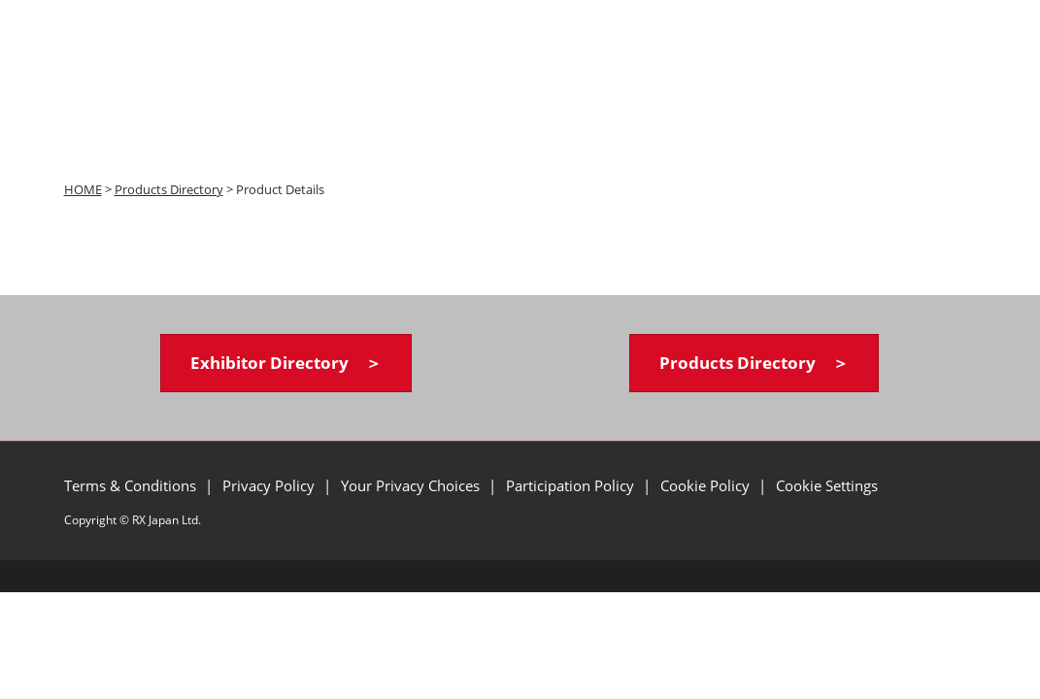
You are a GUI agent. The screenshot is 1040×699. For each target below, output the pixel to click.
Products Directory (169, 189)
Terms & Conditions (132, 485)
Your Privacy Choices (412, 485)
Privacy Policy (270, 485)
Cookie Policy (707, 485)
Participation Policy (572, 485)
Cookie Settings (827, 485)
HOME (83, 189)
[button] (286, 363)
